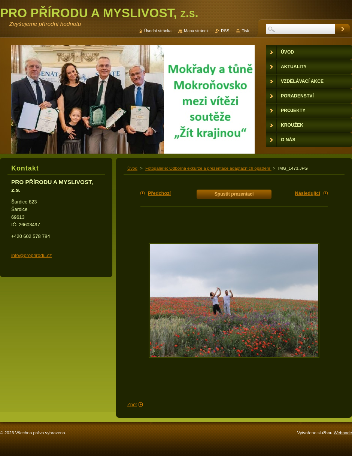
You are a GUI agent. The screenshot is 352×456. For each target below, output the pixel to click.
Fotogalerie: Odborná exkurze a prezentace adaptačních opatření (208, 168)
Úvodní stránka (158, 30)
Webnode (343, 433)
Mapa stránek (196, 30)
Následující (307, 193)
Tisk (245, 30)
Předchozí (159, 193)
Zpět (132, 404)
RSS (225, 30)
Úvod (132, 168)
